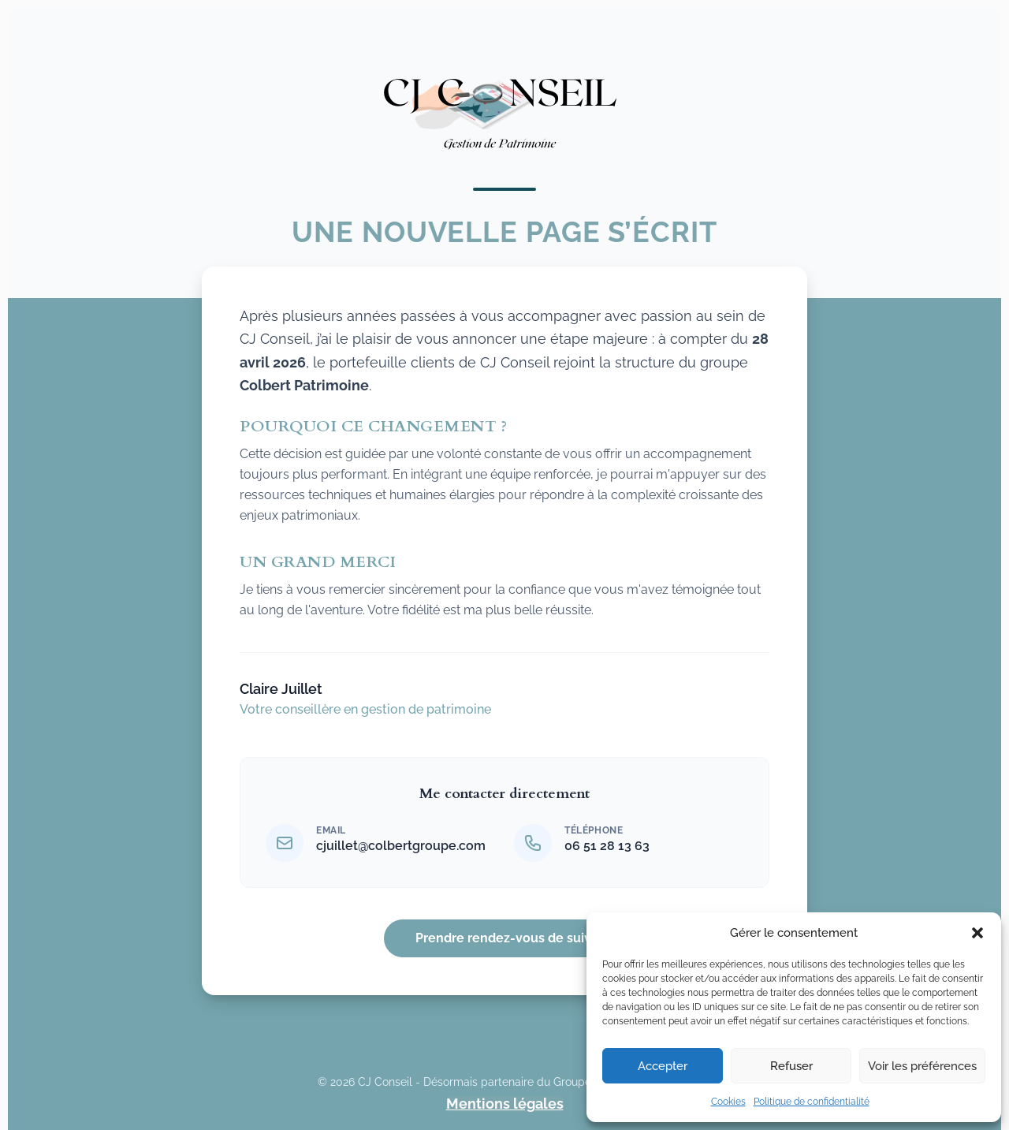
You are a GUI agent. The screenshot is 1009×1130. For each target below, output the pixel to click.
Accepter (662, 1066)
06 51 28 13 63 (607, 845)
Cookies (728, 1101)
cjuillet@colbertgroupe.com (401, 845)
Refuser (791, 1066)
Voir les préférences (922, 1066)
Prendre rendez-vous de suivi (504, 937)
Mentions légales (505, 1104)
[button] (977, 933)
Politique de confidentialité (811, 1101)
